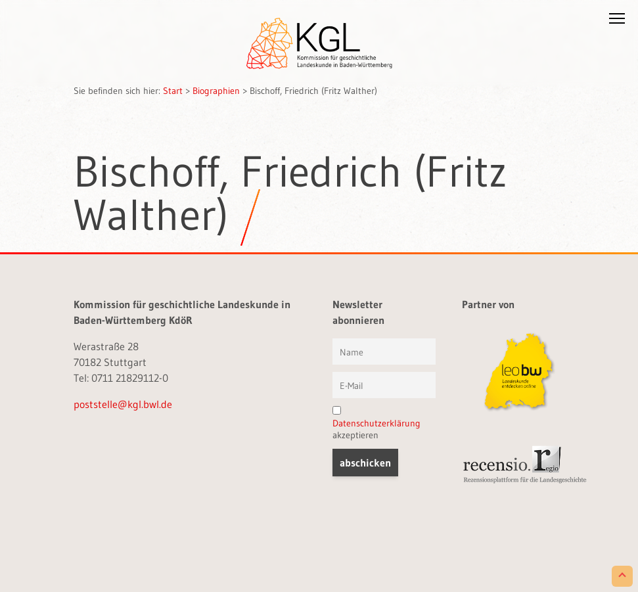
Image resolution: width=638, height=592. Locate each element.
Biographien (216, 91)
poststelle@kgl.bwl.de (123, 404)
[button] (617, 21)
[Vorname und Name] (384, 351)
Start (173, 91)
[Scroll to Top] (622, 576)
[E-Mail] (384, 385)
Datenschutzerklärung (376, 423)
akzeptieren (376, 423)
